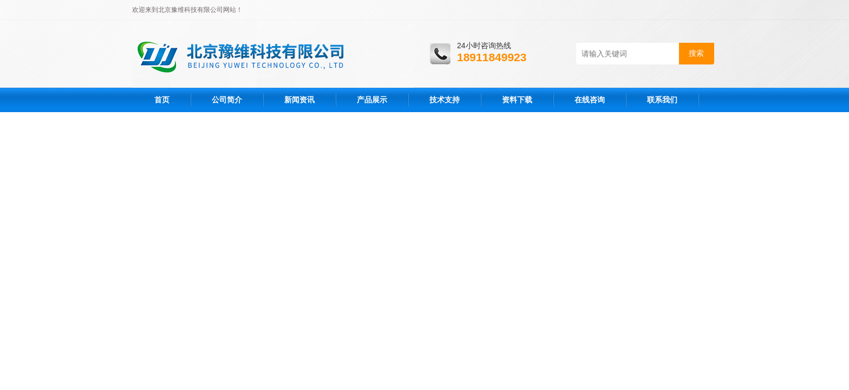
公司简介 (227, 99)
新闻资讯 (299, 99)
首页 (161, 99)
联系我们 (662, 99)
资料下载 (517, 99)
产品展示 (372, 99)
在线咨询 (589, 99)
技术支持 (444, 99)
